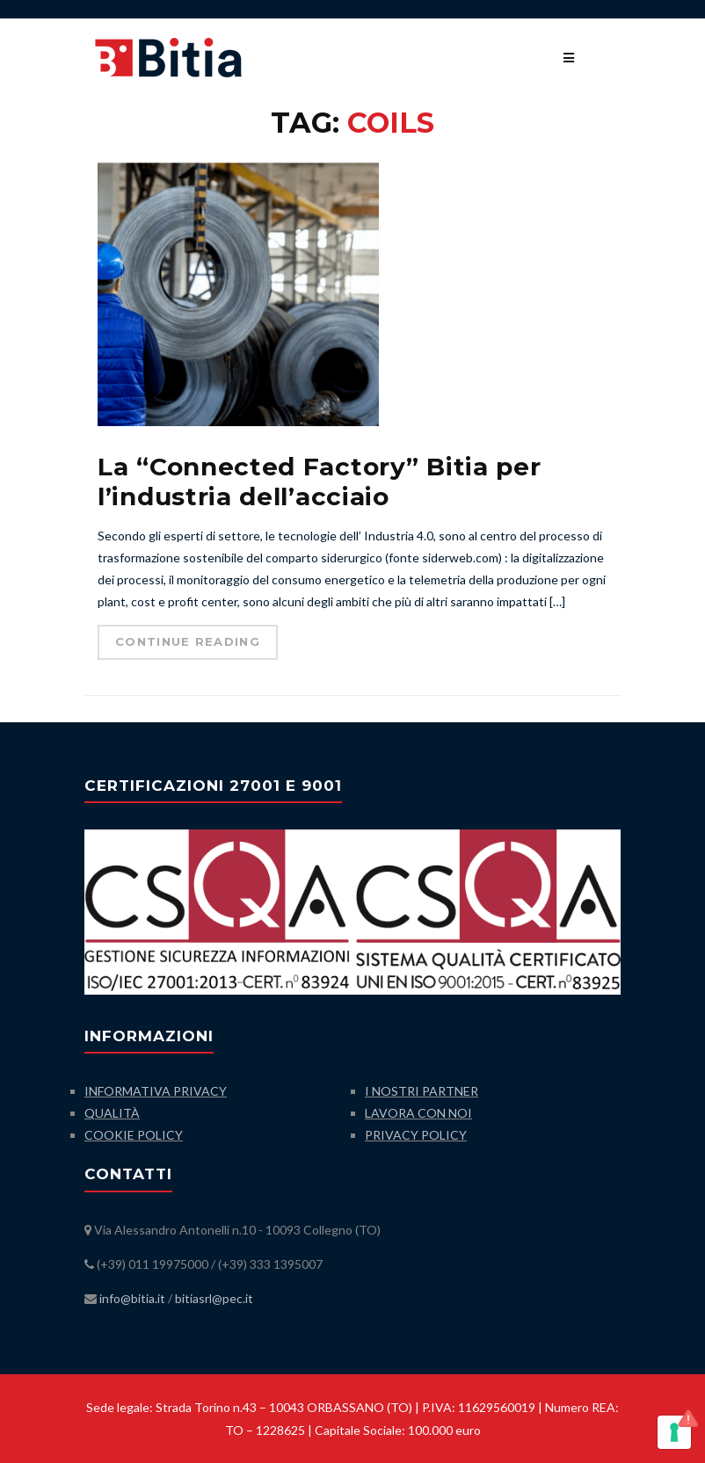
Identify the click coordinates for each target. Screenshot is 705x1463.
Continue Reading (187, 641)
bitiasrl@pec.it (214, 1298)
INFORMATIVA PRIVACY (155, 1090)
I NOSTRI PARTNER (421, 1090)
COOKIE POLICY (133, 1134)
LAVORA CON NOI (418, 1112)
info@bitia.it (132, 1298)
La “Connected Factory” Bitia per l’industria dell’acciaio (319, 481)
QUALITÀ (112, 1112)
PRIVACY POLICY (416, 1134)
